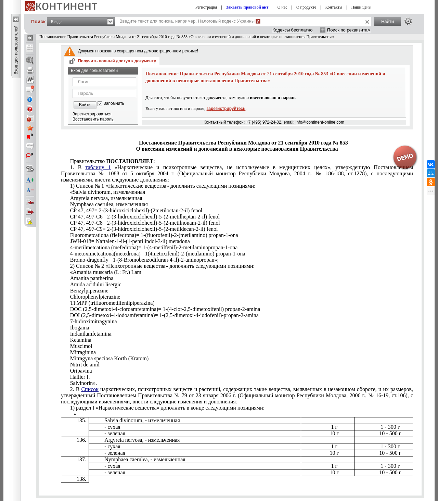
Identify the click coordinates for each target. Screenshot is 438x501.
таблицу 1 (98, 167)
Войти (85, 104)
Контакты (333, 7)
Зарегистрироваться (92, 114)
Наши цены (361, 7)
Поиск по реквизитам (349, 30)
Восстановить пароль (93, 119)
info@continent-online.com (320, 122)
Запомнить (114, 103)
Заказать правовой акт (247, 7)
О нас (282, 7)
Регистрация (206, 7)
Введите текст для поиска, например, (187, 21)
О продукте (306, 7)
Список (90, 389)
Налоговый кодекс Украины (226, 21)
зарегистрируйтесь (226, 108)
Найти (387, 21)
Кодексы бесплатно (292, 30)
